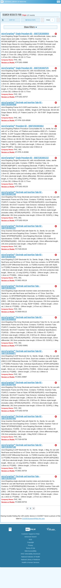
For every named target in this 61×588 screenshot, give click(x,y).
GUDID (30, 7)
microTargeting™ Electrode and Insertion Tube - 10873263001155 (20, 287)
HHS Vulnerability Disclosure (30, 554)
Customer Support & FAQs (30, 534)
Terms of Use (30, 548)
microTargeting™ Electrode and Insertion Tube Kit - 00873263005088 (22, 103)
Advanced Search (30, 537)
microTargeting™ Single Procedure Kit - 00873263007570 (25, 68)
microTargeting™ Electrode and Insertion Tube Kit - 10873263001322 (22, 227)
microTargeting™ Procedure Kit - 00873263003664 (22, 126)
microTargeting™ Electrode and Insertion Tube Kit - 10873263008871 (22, 352)
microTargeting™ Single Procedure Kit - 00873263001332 (25, 158)
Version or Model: (8, 62)
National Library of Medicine (15, 2)
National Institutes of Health (30, 557)
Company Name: (7, 60)
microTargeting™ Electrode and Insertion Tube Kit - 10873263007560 (22, 417)
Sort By (12, 20)
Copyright (30, 542)
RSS (30, 539)
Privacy (30, 545)
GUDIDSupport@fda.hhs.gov (33, 519)
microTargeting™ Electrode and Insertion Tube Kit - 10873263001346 (22, 193)
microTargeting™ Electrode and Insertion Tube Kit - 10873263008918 (22, 318)
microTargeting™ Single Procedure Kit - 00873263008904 (25, 33)
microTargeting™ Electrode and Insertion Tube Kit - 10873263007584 (22, 383)
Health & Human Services (30, 562)
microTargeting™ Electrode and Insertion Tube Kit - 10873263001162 (22, 255)
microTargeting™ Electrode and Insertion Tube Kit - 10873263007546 (22, 446)
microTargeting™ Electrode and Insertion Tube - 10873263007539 (20, 477)
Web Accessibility (30, 551)
